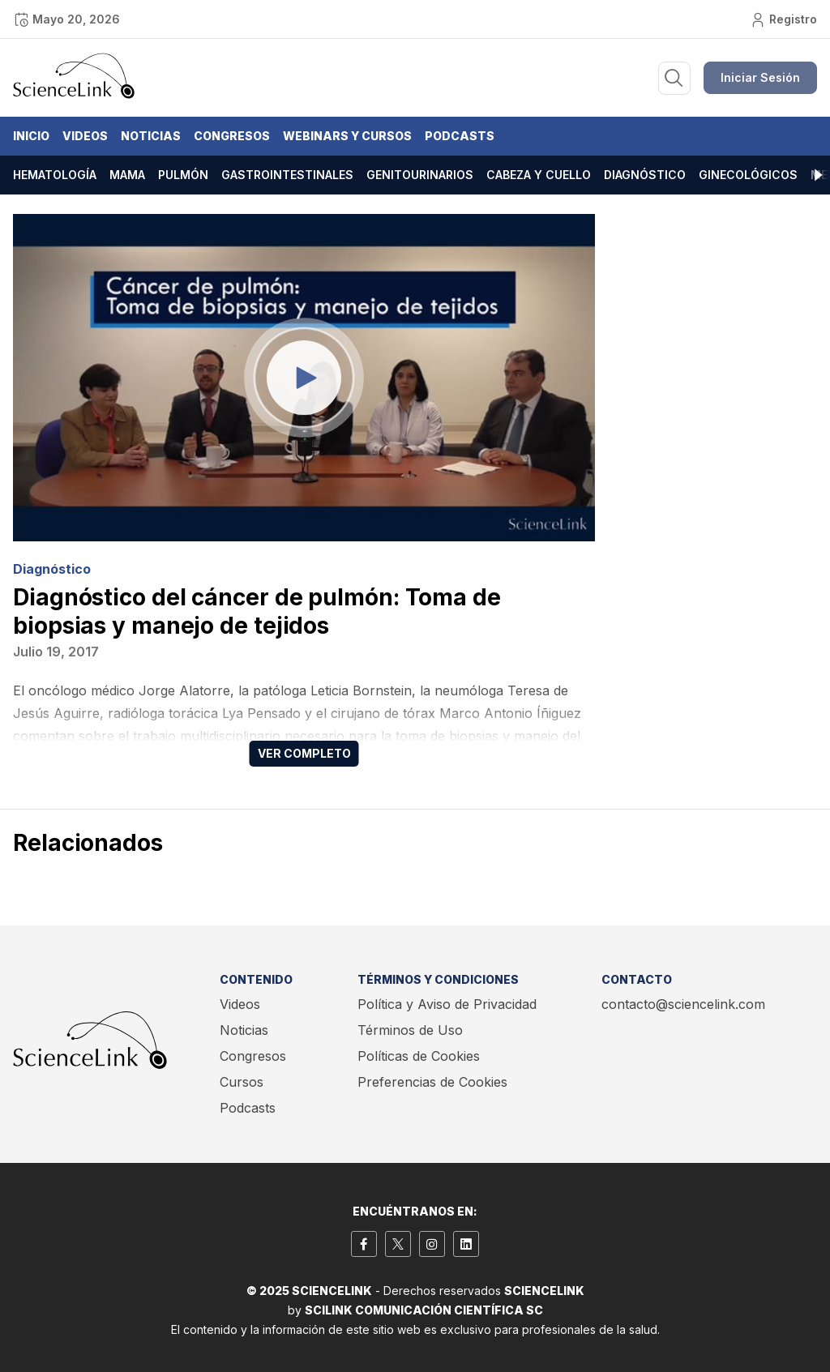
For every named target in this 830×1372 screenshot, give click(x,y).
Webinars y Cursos (347, 136)
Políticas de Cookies (418, 1056)
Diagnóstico (645, 175)
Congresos (232, 136)
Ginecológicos (748, 175)
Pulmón (183, 175)
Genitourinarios (419, 175)
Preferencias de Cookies (432, 1082)
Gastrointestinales (287, 175)
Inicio (31, 136)
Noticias (151, 136)
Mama (127, 175)
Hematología (54, 175)
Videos (85, 136)
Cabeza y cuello (538, 175)
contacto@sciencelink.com (683, 1004)
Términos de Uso (410, 1030)
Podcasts (459, 136)
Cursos (241, 1082)
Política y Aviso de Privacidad (447, 1004)
